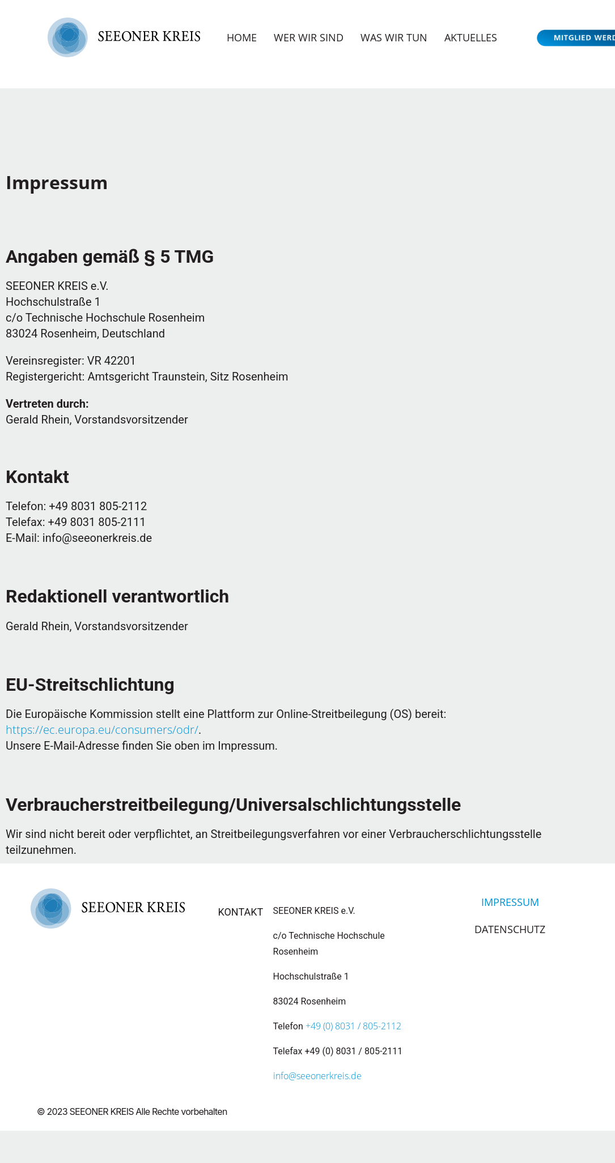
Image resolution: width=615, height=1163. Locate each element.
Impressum (510, 902)
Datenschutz (509, 929)
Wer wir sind (308, 37)
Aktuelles (470, 37)
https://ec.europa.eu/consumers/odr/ (102, 729)
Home (242, 37)
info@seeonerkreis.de (317, 1076)
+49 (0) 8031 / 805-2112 (353, 1026)
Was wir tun (393, 37)
